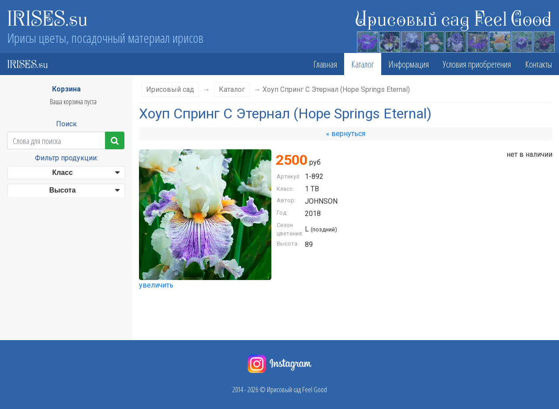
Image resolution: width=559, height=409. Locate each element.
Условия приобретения (477, 64)
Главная (325, 64)
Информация (408, 64)
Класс (62, 172)
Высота (62, 190)
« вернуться (345, 133)
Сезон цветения (62, 208)
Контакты (538, 64)
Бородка (63, 298)
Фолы (62, 280)
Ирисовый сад (170, 89)
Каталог (362, 64)
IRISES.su (47, 17)
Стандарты (62, 262)
